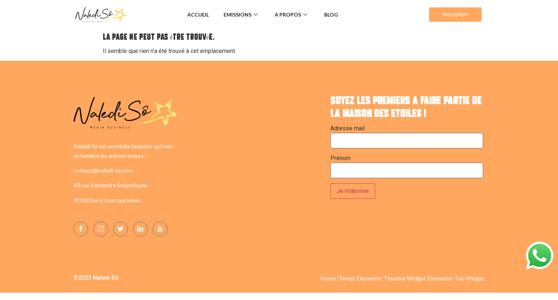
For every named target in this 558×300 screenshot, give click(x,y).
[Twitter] (120, 229)
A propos (291, 14)
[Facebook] (80, 229)
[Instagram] (100, 229)
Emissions (241, 14)
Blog (331, 14)
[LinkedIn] (140, 229)
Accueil (198, 14)
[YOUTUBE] (160, 229)
